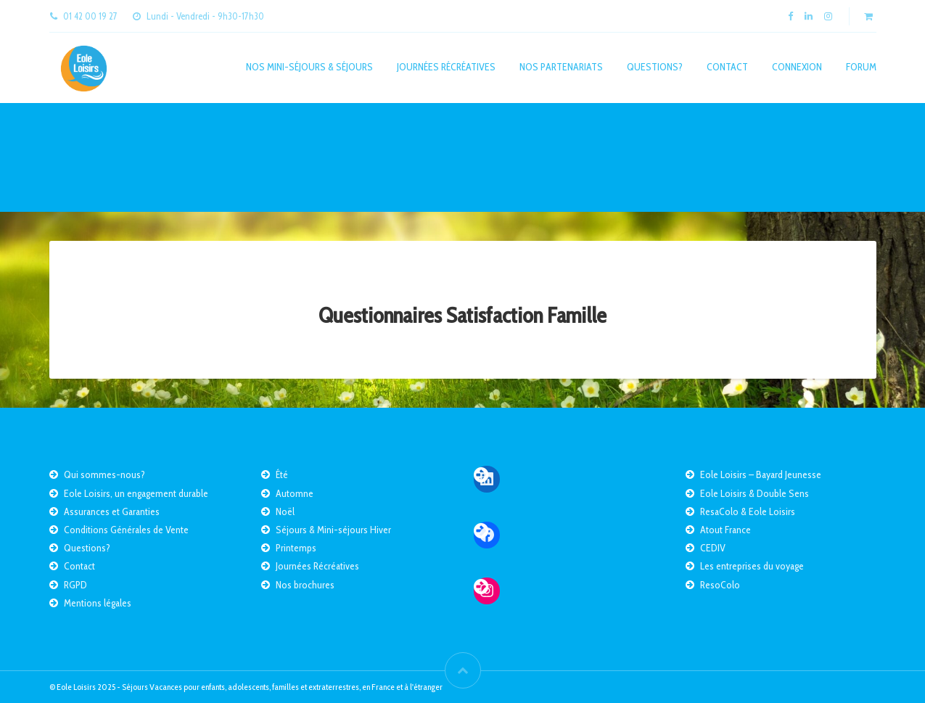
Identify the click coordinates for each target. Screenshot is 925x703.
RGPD (75, 584)
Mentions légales (97, 602)
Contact (727, 66)
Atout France (725, 529)
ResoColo (720, 584)
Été (282, 474)
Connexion (797, 66)
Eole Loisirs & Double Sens (754, 493)
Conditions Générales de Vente (126, 529)
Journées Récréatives (446, 66)
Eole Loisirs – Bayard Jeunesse (760, 474)
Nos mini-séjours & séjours (309, 66)
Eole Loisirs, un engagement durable (136, 493)
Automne (294, 493)
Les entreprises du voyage (752, 565)
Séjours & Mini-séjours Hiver (333, 529)
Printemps (296, 547)
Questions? (655, 66)
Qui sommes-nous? (104, 474)
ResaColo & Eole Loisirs (747, 511)
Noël (285, 511)
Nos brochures (305, 584)
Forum (861, 66)
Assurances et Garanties (112, 511)
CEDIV (712, 547)
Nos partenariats (561, 66)
